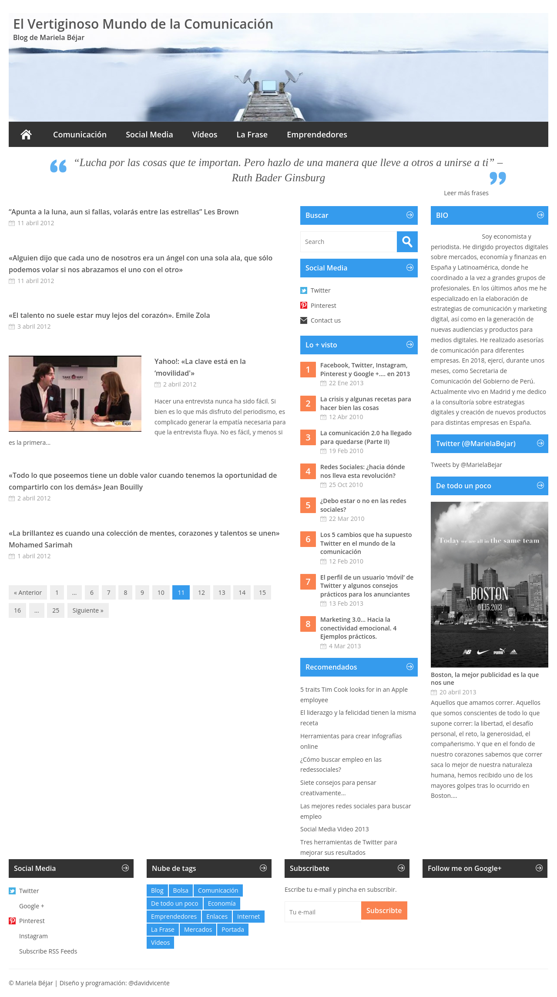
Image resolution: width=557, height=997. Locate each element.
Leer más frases (466, 193)
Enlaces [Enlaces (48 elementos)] (217, 916)
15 (262, 592)
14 (241, 592)
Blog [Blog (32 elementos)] (157, 890)
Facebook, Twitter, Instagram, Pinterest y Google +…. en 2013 (365, 369)
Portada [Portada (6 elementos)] (232, 929)
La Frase (252, 134)
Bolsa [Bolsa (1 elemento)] (180, 890)
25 (55, 610)
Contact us (326, 320)
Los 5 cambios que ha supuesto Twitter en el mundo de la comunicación (366, 543)
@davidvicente (149, 983)
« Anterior (28, 592)
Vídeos (205, 134)
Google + (31, 906)
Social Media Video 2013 (334, 829)
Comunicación (80, 134)
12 (201, 592)
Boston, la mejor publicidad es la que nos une (485, 678)
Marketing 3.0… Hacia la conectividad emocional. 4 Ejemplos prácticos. (358, 627)
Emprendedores (317, 134)
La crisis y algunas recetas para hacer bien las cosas (365, 403)
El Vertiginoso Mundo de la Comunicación (143, 24)
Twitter (321, 290)
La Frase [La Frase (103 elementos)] (162, 929)
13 (221, 592)
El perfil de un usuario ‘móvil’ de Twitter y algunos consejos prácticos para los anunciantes (366, 585)
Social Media (149, 134)
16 (17, 610)
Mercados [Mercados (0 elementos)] (198, 929)
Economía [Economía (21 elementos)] (222, 903)
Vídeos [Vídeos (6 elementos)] (160, 942)
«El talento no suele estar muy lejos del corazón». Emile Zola (109, 315)
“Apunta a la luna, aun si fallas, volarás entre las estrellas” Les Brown (124, 212)
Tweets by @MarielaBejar (466, 464)
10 (161, 592)
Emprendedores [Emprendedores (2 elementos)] (174, 916)
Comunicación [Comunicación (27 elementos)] (218, 890)
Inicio (26, 134)
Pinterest (323, 305)
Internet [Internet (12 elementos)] (248, 916)
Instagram (33, 936)
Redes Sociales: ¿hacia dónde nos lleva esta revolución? (362, 471)
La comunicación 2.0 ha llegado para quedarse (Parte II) (366, 437)
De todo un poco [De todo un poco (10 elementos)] (174, 903)
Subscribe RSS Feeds (48, 951)
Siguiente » (88, 610)
